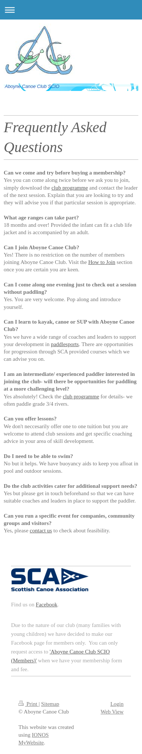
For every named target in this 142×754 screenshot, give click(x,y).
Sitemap (50, 704)
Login (117, 704)
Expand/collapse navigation (71, 10)
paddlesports (65, 344)
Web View (112, 712)
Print (28, 704)
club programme (81, 396)
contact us (41, 530)
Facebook (46, 604)
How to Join (101, 262)
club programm (69, 188)
